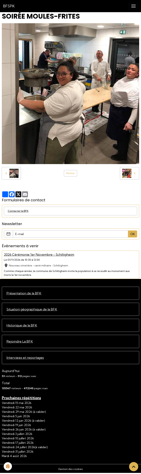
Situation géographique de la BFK (31, 309)
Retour (70, 173)
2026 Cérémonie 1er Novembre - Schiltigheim (39, 254)
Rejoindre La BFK (19, 341)
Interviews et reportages (25, 358)
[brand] (9, 6)
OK (132, 234)
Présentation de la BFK (23, 293)
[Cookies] (8, 466)
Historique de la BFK (21, 325)
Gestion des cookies (70, 469)
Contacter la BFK (18, 211)
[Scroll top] (133, 466)
